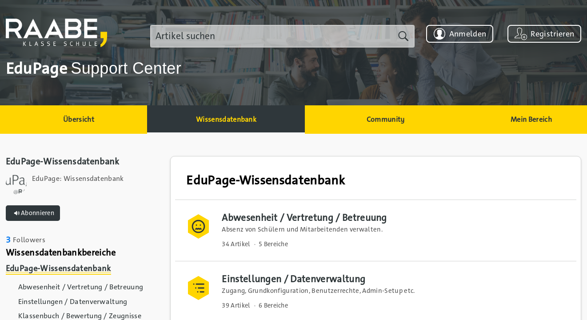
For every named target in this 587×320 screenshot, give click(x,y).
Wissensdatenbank (226, 119)
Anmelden (468, 33)
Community (386, 119)
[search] (282, 36)
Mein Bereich (531, 119)
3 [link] (8, 239)
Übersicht (78, 119)
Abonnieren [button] (33, 213)
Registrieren (552, 33)
